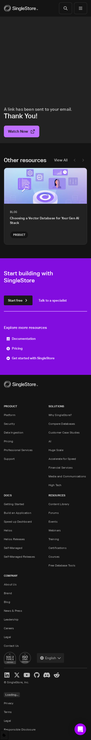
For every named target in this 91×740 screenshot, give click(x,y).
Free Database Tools (62, 565)
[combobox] (50, 658)
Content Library (59, 504)
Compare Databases (62, 424)
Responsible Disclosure (19, 729)
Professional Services (18, 450)
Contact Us (11, 646)
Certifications (57, 548)
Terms (8, 712)
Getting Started (14, 504)
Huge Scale (56, 450)
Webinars (55, 530)
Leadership (11, 619)
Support (9, 459)
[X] (17, 675)
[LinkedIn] (7, 675)
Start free (18, 300)
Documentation (21, 338)
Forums (54, 513)
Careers (9, 628)
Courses (54, 556)
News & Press (13, 610)
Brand (8, 593)
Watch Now (21, 131)
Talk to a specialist (53, 300)
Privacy (9, 703)
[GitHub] (37, 675)
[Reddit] (57, 675)
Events (53, 521)
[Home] (21, 8)
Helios (8, 530)
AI (50, 441)
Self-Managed (13, 548)
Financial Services (61, 467)
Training (54, 539)
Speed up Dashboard (18, 521)
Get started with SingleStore (30, 358)
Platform (9, 415)
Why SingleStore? (60, 415)
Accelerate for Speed (62, 459)
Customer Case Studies (64, 432)
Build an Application (17, 513)
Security (9, 424)
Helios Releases (14, 539)
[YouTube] (27, 675)
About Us (10, 584)
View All (61, 160)
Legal (7, 637)
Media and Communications (67, 476)
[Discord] (47, 675)
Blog (7, 602)
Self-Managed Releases (19, 556)
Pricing (14, 348)
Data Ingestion (13, 432)
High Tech (55, 485)
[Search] (65, 8)
